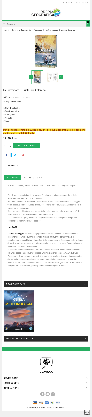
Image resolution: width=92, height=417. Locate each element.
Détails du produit (33, 177)
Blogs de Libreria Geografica (19, 338)
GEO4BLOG (46, 371)
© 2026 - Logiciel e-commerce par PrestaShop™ (46, 407)
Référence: (7, 97)
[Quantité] (6, 145)
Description (12, 177)
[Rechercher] (44, 24)
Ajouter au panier (26, 145)
